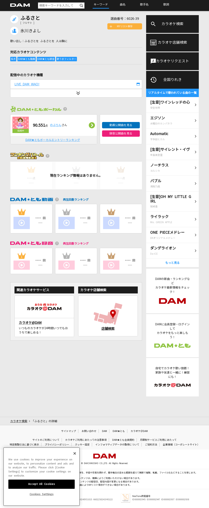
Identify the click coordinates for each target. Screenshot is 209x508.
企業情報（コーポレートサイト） (181, 444)
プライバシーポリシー (57, 444)
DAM (104, 431)
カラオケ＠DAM (139, 431)
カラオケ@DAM (30, 322)
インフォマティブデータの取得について (117, 444)
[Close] (74, 468)
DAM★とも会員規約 (123, 440)
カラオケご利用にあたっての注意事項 (86, 440)
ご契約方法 (151, 444)
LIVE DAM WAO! (26, 84)
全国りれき (172, 80)
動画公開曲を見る (120, 125)
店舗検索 (108, 328)
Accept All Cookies (41, 498)
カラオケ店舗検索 (172, 42)
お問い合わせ (89, 431)
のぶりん (55, 125)
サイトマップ (68, 431)
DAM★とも (119, 431)
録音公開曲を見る (120, 133)
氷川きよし (30, 31)
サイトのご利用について (45, 440)
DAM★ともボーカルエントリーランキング (52, 140)
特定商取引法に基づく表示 (24, 444)
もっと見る (172, 262)
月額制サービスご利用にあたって (158, 440)
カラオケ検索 (172, 24)
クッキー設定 (82, 444)
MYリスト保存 (124, 26)
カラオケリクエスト (172, 61)
